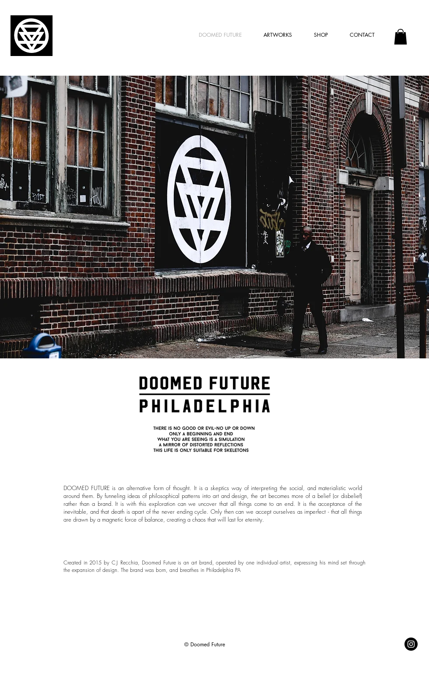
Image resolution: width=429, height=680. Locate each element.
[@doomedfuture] (411, 644)
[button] (400, 37)
